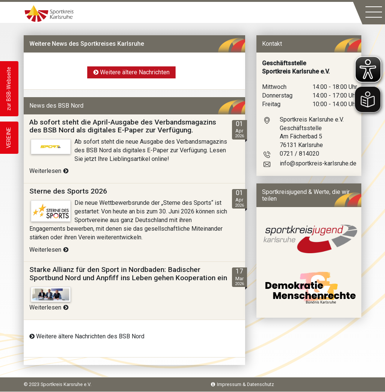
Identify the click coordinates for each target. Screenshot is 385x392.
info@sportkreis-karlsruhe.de (318, 163)
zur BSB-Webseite (9, 89)
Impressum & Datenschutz (242, 384)
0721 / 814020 (299, 153)
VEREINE (9, 137)
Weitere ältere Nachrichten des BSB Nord (86, 336)
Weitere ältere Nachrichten (131, 72)
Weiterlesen (48, 170)
